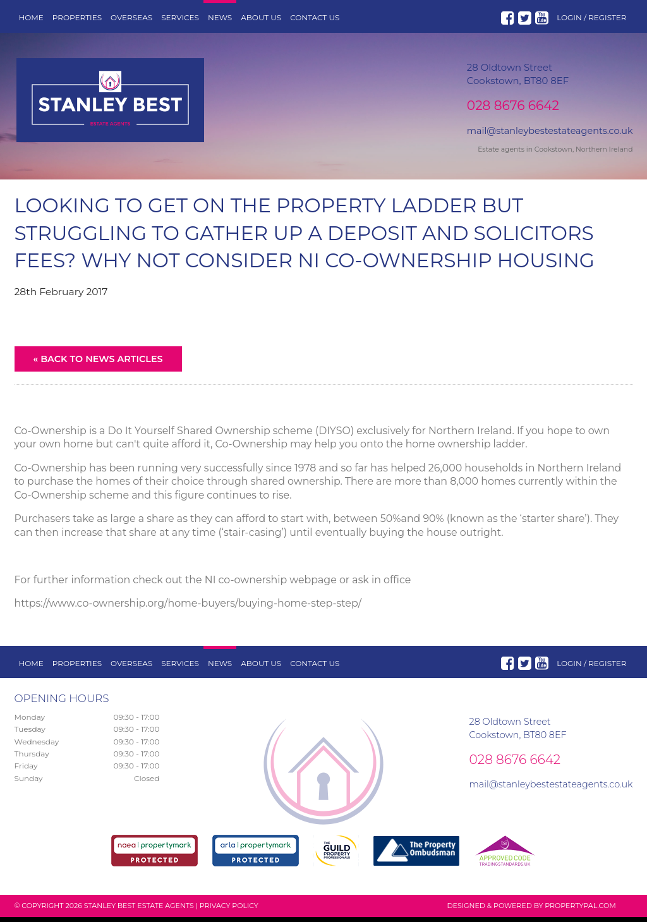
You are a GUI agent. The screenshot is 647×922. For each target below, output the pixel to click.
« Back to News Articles (98, 364)
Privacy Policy (229, 910)
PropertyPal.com (580, 910)
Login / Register (591, 17)
